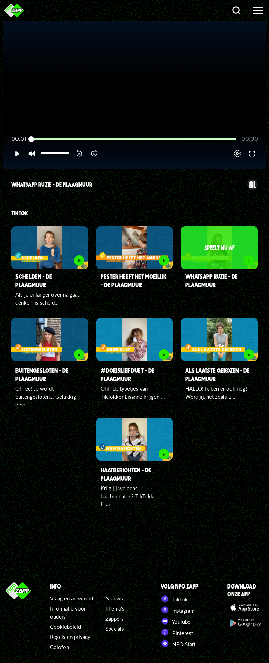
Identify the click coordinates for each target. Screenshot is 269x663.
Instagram (177, 610)
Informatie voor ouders (68, 612)
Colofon (59, 647)
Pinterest (177, 632)
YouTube (176, 621)
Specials (114, 629)
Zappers (114, 618)
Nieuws (114, 598)
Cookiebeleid (65, 626)
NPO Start (178, 643)
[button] (17, 154)
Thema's (114, 608)
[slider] (133, 139)
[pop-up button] (237, 154)
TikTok (174, 598)
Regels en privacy (70, 637)
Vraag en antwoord (71, 598)
